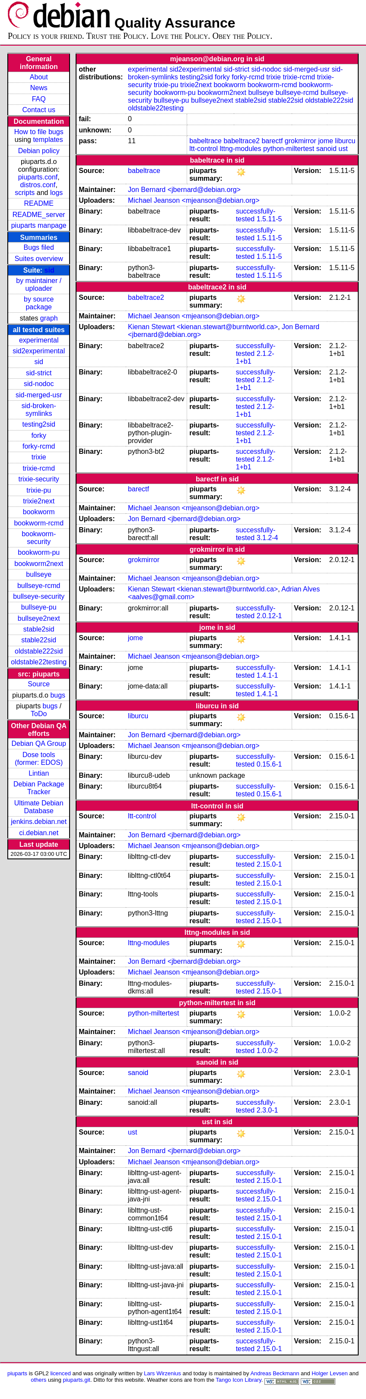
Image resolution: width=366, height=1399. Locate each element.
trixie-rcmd (38, 468)
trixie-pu (38, 490)
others (38, 1380)
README (38, 203)
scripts (25, 192)
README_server (39, 214)
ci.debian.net (38, 832)
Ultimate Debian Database (39, 806)
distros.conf (38, 185)
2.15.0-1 (269, 864)
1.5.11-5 (269, 219)
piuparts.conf (38, 177)
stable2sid (38, 629)
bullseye (38, 574)
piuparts (17, 1373)
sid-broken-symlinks (39, 409)
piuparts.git (76, 1380)
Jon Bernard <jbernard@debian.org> (184, 189)
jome (325, 141)
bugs (57, 695)
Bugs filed (39, 247)
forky (38, 435)
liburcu (345, 141)
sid (49, 270)
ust (342, 148)
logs (56, 192)
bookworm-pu (39, 552)
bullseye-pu (39, 607)
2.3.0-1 (267, 1110)
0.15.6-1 (269, 764)
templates (48, 139)
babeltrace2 (241, 141)
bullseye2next (39, 618)
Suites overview (39, 258)
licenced (60, 1373)
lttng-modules (240, 148)
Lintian (39, 773)
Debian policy (39, 150)
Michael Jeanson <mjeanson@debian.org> (193, 200)
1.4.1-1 (267, 675)
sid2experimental (39, 351)
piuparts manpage (39, 225)
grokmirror (300, 141)
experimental (39, 340)
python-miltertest (288, 148)
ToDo (39, 713)
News (39, 87)
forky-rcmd (38, 446)
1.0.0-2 (267, 1050)
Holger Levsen (330, 1373)
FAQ (39, 99)
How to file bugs (39, 131)
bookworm (39, 512)
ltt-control (203, 148)
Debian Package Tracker (38, 787)
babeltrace (205, 141)
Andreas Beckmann (274, 1373)
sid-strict (39, 373)
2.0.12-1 (269, 615)
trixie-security (39, 479)
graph (49, 318)
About (39, 77)
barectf (272, 141)
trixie (39, 457)
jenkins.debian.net (39, 821)
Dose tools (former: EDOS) (39, 758)
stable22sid (38, 640)
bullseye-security (38, 596)
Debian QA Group (39, 743)
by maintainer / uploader (38, 284)
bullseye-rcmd (38, 585)
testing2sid (38, 424)
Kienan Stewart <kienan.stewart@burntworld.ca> (203, 326)
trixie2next (38, 501)
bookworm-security (39, 537)
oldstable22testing (39, 662)
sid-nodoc (39, 383)
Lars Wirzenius (162, 1373)
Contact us (38, 109)
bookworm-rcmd (39, 523)
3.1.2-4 (267, 537)
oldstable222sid (39, 651)
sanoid (326, 148)
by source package (39, 303)
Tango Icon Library (238, 1380)
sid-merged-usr (39, 395)
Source (39, 684)
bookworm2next (38, 563)
